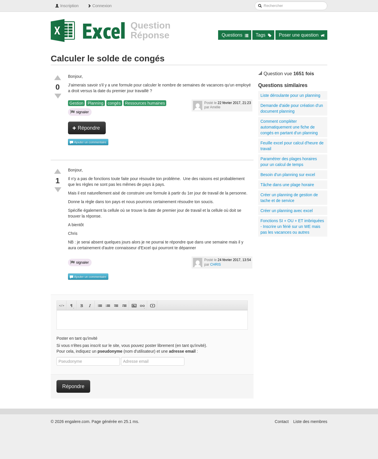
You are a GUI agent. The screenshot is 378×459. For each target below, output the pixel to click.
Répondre (86, 128)
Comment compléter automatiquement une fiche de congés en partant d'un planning (289, 127)
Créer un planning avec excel (286, 210)
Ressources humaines (145, 103)
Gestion (76, 103)
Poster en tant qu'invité (76, 338)
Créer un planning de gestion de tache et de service (289, 197)
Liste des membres (310, 421)
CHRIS (215, 264)
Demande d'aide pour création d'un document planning (291, 108)
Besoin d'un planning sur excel (287, 174)
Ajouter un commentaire (87, 142)
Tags (264, 35)
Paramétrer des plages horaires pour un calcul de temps (288, 161)
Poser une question (302, 35)
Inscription (67, 5)
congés (114, 103)
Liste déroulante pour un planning (290, 95)
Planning (95, 103)
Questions (235, 35)
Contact (282, 421)
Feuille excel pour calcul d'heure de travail (292, 146)
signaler (79, 111)
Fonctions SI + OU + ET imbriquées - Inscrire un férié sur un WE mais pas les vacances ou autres (292, 226)
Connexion (99, 5)
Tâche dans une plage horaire (287, 184)
